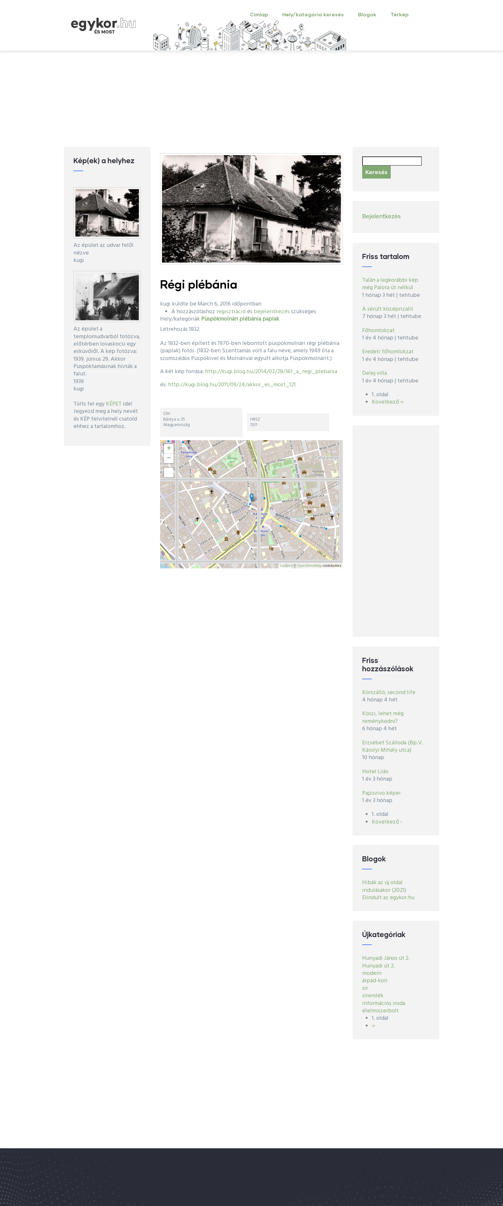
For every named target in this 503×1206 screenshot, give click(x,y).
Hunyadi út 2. (378, 966)
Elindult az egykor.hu (388, 897)
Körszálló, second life (388, 692)
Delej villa (374, 373)
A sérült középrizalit (387, 309)
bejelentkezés (272, 311)
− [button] (169, 458)
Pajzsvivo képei (381, 793)
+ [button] (169, 449)
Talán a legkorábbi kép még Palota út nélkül (390, 284)
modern (371, 973)
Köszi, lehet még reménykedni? (383, 717)
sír (365, 988)
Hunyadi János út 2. (386, 958)
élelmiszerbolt (380, 1011)
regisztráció (231, 311)
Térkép (399, 14)
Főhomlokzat (378, 330)
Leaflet (285, 565)
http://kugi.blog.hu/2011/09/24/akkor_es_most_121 (232, 384)
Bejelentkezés (381, 217)
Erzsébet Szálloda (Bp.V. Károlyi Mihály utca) (392, 746)
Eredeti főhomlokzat (387, 351)
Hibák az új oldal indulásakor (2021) (384, 886)
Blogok (367, 14)
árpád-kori (375, 980)
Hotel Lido (375, 771)
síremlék (372, 996)
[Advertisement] (251, 99)
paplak (270, 319)
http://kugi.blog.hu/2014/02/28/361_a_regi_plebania (271, 371)
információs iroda (383, 1003)
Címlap (259, 14)
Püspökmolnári (219, 319)
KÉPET (114, 404)
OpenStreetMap (309, 565)
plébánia (250, 319)
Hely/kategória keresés (313, 14)
